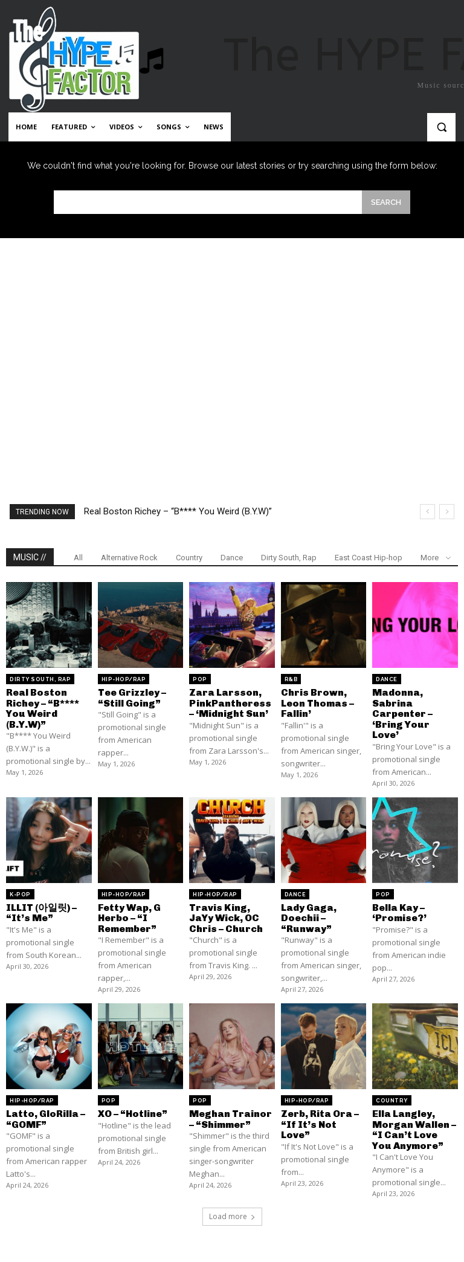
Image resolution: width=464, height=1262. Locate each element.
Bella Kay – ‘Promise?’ (399, 912)
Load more (232, 1216)
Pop (200, 679)
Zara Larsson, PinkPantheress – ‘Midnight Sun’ (230, 703)
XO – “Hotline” (132, 1113)
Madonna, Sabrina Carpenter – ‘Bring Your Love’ (402, 713)
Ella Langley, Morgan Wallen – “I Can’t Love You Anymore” (414, 1129)
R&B (291, 679)
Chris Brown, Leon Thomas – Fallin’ (317, 703)
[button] (441, 127)
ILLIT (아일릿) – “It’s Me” (41, 912)
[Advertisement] (232, 347)
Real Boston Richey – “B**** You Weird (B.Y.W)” (178, 511)
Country (189, 557)
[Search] (386, 202)
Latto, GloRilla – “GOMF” (45, 1119)
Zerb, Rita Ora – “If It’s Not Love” (320, 1124)
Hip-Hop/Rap (124, 679)
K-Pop (20, 894)
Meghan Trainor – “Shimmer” (230, 1119)
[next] (446, 511)
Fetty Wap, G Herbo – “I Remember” (129, 917)
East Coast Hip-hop (368, 557)
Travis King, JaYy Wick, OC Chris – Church (226, 917)
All (78, 557)
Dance (232, 557)
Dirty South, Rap (289, 557)
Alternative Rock (129, 557)
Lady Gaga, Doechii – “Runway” (309, 917)
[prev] (427, 511)
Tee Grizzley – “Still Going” (132, 698)
